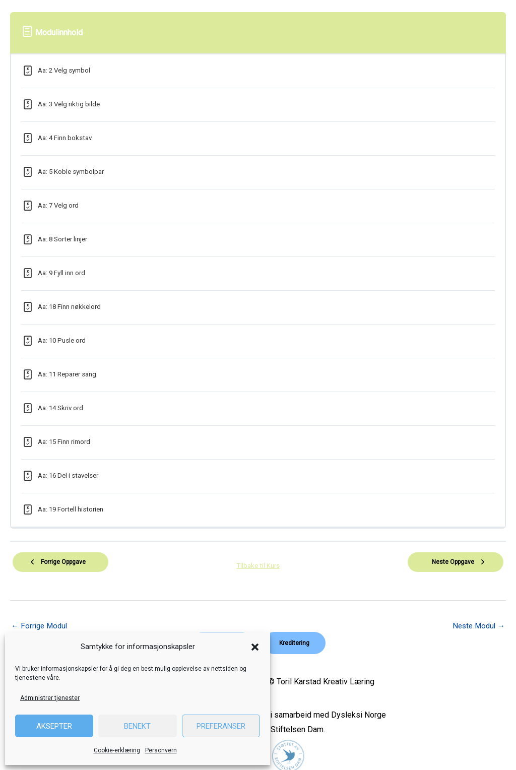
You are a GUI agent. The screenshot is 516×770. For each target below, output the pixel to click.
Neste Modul (477, 620)
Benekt (137, 726)
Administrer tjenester (50, 697)
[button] (255, 647)
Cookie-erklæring (117, 750)
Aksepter (54, 726)
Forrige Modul (41, 620)
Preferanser (221, 726)
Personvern (161, 750)
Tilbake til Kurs (258, 562)
